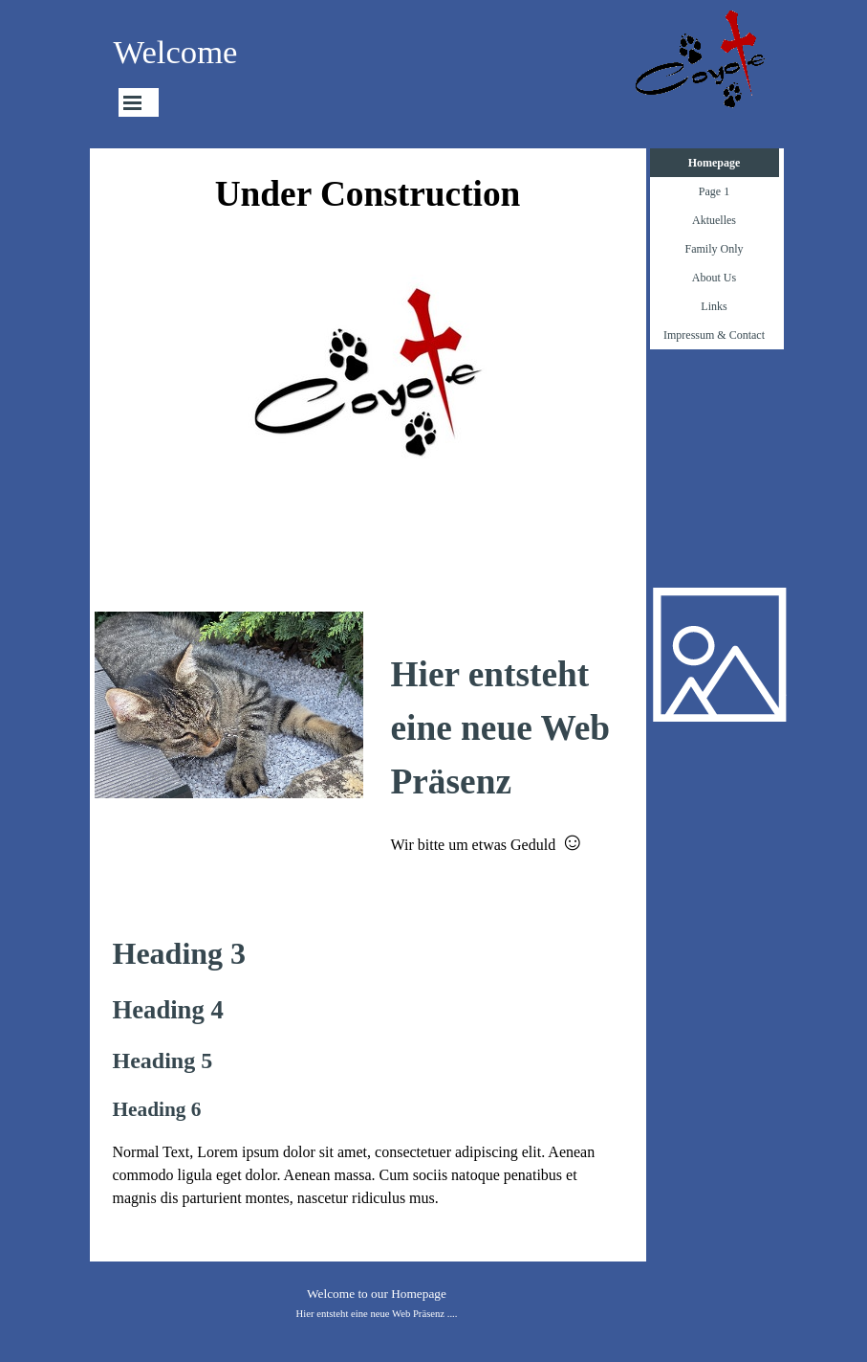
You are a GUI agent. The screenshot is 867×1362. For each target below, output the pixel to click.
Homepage (714, 162)
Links (713, 306)
